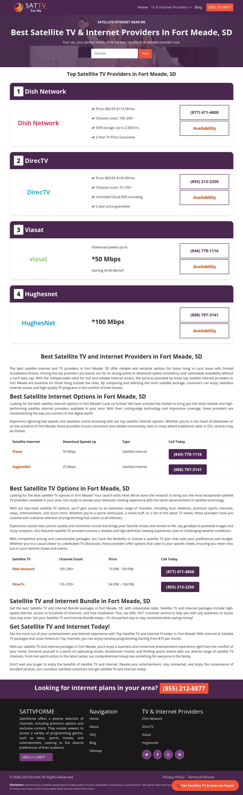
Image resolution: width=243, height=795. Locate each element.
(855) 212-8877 (219, 7)
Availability (204, 128)
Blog (198, 7)
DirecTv (18, 584)
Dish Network (23, 569)
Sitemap (96, 751)
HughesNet (21, 467)
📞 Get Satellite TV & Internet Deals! (205, 785)
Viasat (17, 451)
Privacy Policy (174, 777)
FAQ (93, 734)
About (94, 726)
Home (143, 7)
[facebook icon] (156, 754)
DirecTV (148, 726)
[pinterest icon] (179, 754)
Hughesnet (150, 742)
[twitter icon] (146, 754)
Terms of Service (201, 777)
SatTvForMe (31, 777)
